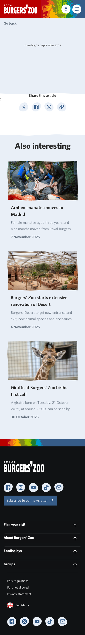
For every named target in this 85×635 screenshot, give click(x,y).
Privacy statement (19, 594)
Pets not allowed (18, 587)
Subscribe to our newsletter (30, 500)
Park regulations (17, 581)
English (18, 605)
